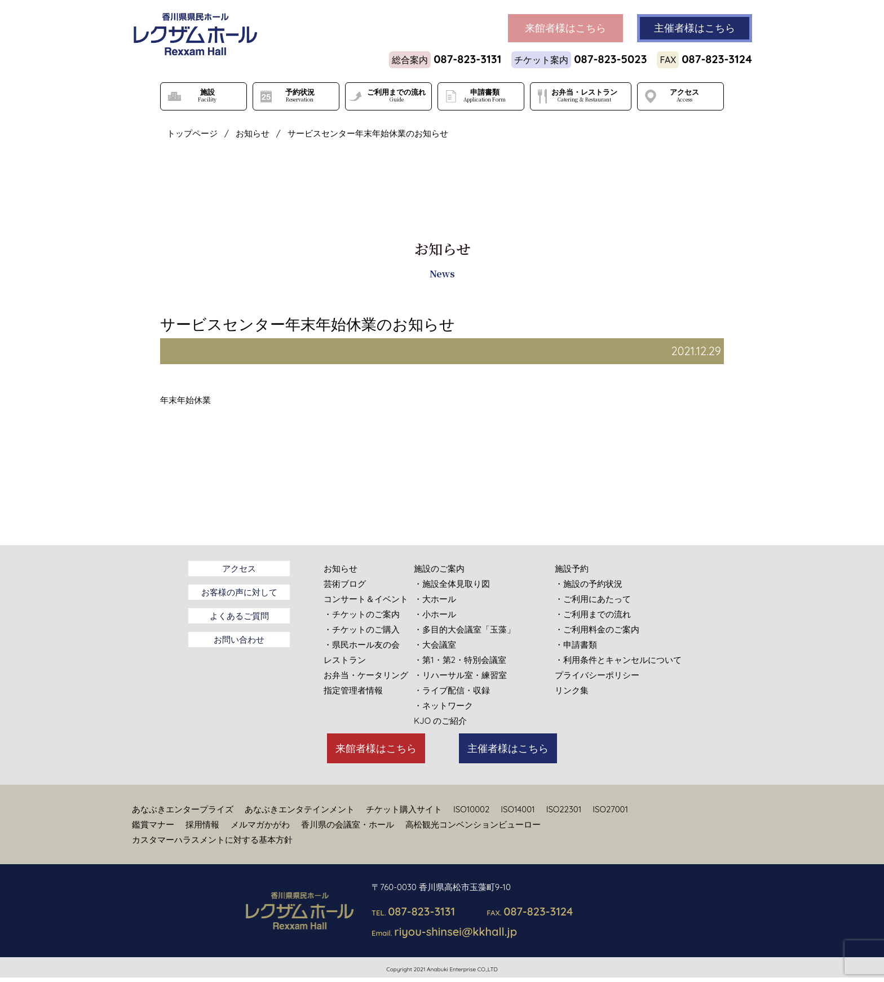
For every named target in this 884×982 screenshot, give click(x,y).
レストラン (345, 659)
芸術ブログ (345, 583)
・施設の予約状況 (588, 583)
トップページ (192, 133)
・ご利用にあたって (593, 599)
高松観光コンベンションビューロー (473, 824)
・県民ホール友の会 (362, 644)
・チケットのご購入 (362, 629)
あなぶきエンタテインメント (300, 809)
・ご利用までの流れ (593, 614)
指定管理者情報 (353, 690)
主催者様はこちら (508, 748)
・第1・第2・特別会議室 (460, 659)
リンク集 (572, 690)
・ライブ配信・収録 (452, 690)
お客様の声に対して (239, 592)
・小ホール (435, 614)
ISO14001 (517, 809)
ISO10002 (471, 809)
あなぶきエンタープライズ (182, 809)
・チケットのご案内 (362, 614)
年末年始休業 (185, 400)
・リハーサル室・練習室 (460, 675)
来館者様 (565, 28)
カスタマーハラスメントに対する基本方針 (212, 839)
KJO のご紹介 (440, 720)
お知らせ (252, 133)
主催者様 (694, 28)
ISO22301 (564, 809)
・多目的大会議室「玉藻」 (464, 629)
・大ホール (435, 599)
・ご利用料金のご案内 (597, 629)
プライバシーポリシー (597, 675)
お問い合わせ (239, 639)
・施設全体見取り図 (452, 583)
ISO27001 (610, 809)
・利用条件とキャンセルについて (618, 659)
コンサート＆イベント (366, 599)
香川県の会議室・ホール (347, 824)
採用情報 (202, 824)
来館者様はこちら (376, 748)
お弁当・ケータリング (366, 675)
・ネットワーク (443, 705)
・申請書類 (576, 644)
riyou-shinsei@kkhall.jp (455, 932)
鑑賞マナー (153, 824)
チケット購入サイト (404, 809)
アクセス (239, 568)
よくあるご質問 (239, 616)
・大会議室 (435, 644)
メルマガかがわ (260, 824)
